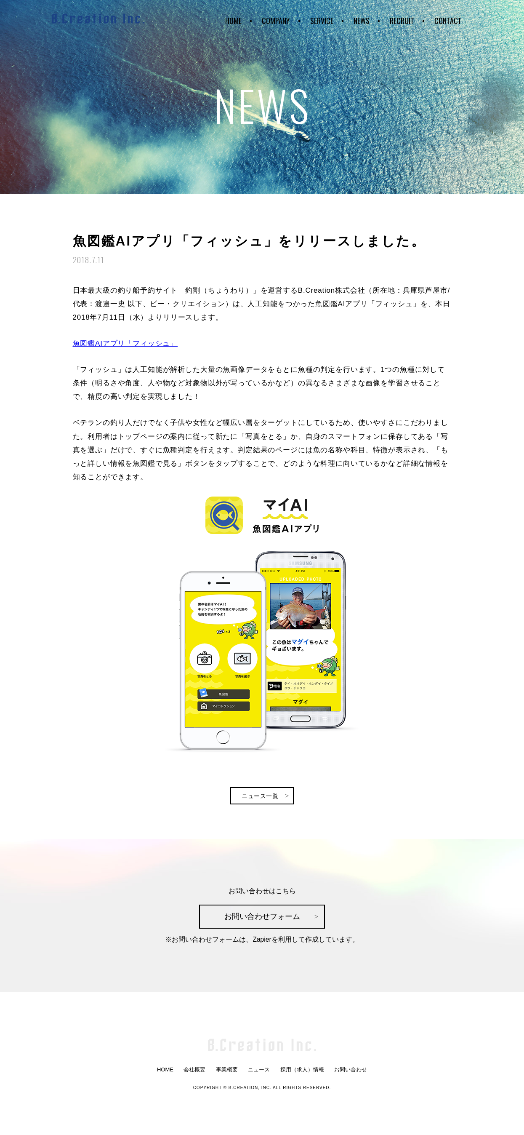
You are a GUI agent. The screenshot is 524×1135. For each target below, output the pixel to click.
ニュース (259, 1071)
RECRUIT (402, 18)
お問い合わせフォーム (262, 916)
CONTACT (448, 18)
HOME (233, 18)
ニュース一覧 (260, 794)
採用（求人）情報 (302, 1071)
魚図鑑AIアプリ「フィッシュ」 (125, 342)
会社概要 (194, 1071)
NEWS (362, 18)
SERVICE (321, 18)
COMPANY (276, 18)
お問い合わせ (350, 1071)
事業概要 (227, 1071)
